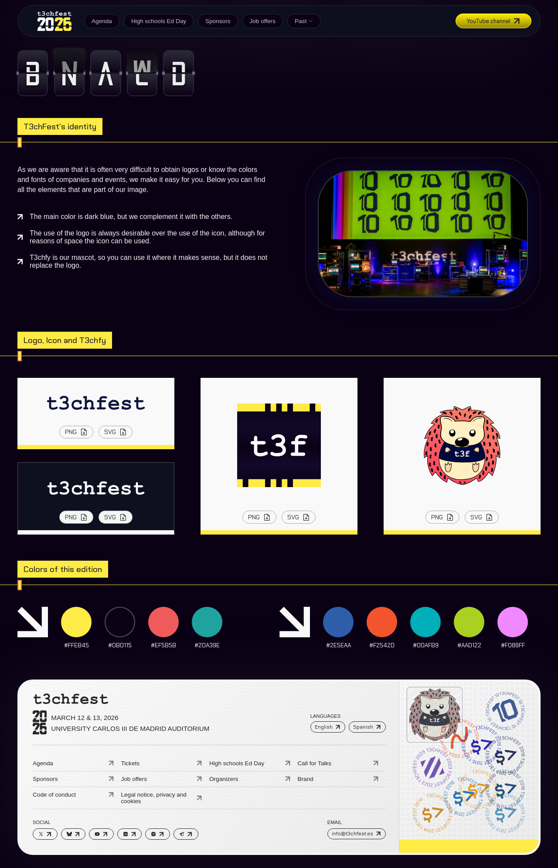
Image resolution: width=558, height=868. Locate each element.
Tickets (162, 763)
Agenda (102, 21)
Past (304, 21)
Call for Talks (338, 763)
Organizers (250, 779)
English (327, 726)
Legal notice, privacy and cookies (162, 797)
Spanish (367, 726)
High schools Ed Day (158, 21)
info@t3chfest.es (356, 833)
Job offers (263, 21)
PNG (76, 432)
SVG (115, 432)
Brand (338, 779)
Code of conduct (73, 794)
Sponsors (217, 21)
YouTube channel (494, 21)
